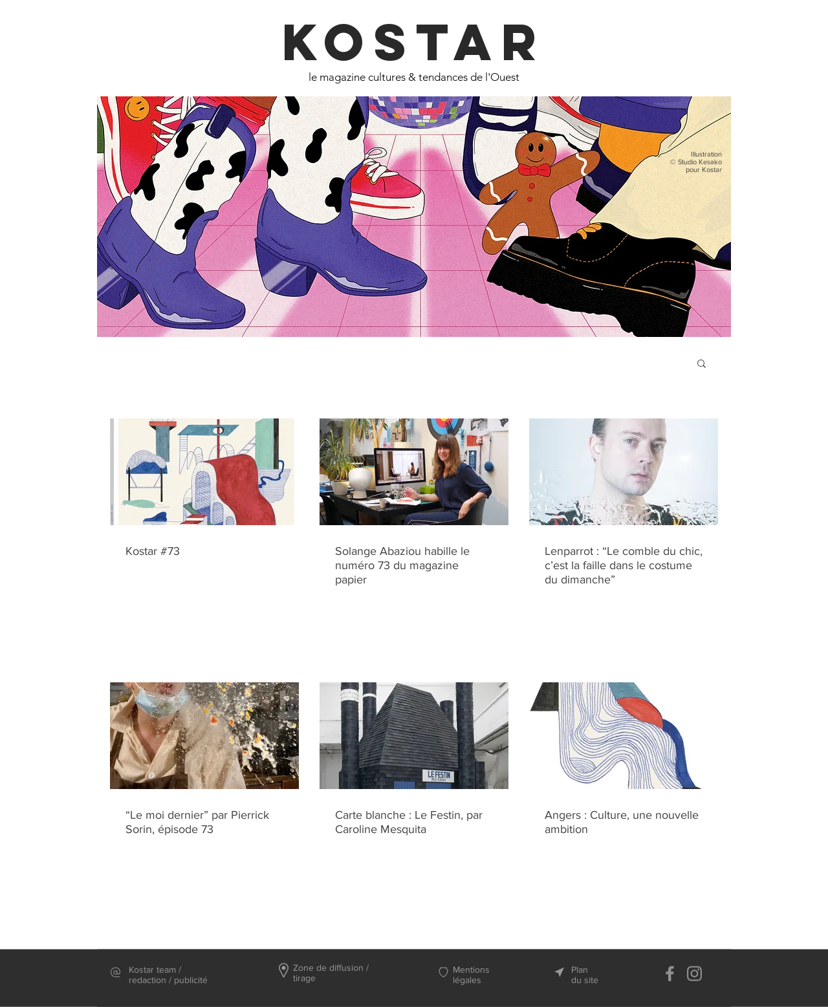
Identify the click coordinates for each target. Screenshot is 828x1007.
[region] (414, 227)
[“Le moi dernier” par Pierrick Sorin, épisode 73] (204, 735)
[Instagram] (694, 974)
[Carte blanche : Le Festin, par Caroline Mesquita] (414, 735)
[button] (701, 364)
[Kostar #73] (204, 471)
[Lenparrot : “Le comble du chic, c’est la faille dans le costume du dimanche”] (623, 471)
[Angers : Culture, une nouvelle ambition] (623, 735)
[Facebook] (670, 974)
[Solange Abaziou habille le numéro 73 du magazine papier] (414, 471)
